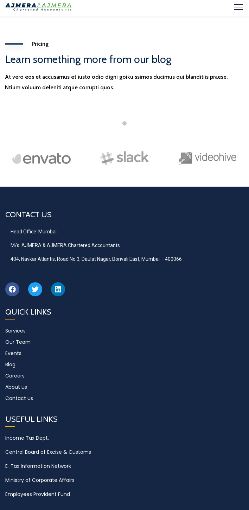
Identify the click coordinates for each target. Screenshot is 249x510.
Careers (15, 375)
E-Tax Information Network (38, 466)
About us (16, 386)
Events (13, 353)
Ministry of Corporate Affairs (40, 480)
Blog (10, 364)
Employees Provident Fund (37, 494)
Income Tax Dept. (27, 437)
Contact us (19, 398)
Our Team (18, 342)
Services (15, 330)
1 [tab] (124, 123)
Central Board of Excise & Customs (48, 452)
